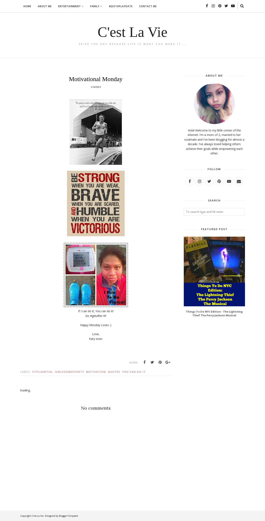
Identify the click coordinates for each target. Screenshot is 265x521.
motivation (96, 372)
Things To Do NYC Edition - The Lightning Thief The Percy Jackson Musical (214, 313)
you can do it (134, 372)
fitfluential (42, 372)
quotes (114, 372)
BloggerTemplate (68, 515)
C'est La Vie (133, 32)
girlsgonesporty (69, 372)
